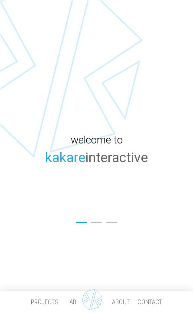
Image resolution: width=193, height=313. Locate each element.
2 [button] (96, 219)
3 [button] (111, 219)
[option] (96, 156)
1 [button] (81, 219)
